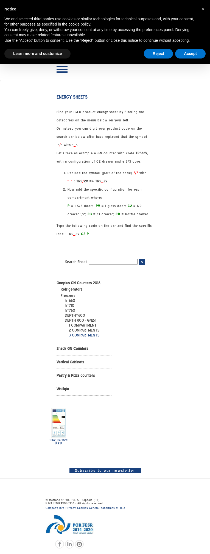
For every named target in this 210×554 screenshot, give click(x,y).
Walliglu (63, 389)
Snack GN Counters (72, 348)
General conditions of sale (107, 508)
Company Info (55, 508)
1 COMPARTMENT (83, 325)
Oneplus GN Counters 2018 (78, 283)
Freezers (68, 295)
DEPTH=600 (75, 315)
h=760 (70, 310)
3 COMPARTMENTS (84, 335)
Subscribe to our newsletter (105, 470)
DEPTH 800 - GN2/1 (80, 320)
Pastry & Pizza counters (76, 375)
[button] (202, 8)
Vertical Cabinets (70, 362)
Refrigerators (71, 289)
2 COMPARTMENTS (84, 330)
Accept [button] (190, 53)
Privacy (71, 508)
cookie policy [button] (79, 24)
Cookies (82, 508)
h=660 (70, 300)
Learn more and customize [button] (37, 53)
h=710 (69, 305)
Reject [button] (158, 53)
